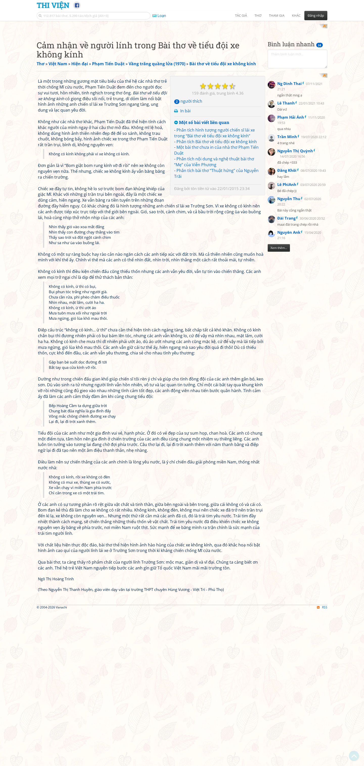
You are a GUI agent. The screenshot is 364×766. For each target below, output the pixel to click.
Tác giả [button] (241, 15)
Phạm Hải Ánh (290, 228)
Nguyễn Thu (288, 309)
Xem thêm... (278, 359)
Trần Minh (287, 247)
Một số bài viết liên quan (201, 259)
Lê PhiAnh (286, 295)
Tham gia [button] (276, 15)
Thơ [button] (258, 15)
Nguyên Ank (288, 343)
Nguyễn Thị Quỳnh (295, 262)
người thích (188, 238)
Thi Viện (53, 5)
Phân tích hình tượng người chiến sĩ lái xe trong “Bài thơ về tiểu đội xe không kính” (214, 269)
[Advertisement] (182, 59)
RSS (322, 761)
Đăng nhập (316, 15)
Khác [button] (296, 15)
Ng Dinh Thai (289, 194)
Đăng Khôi (287, 281)
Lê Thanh (286, 214)
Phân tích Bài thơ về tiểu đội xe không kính (216, 278)
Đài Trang (286, 329)
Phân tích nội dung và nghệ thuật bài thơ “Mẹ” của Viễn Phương (214, 299)
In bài (185, 248)
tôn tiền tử (200, 325)
